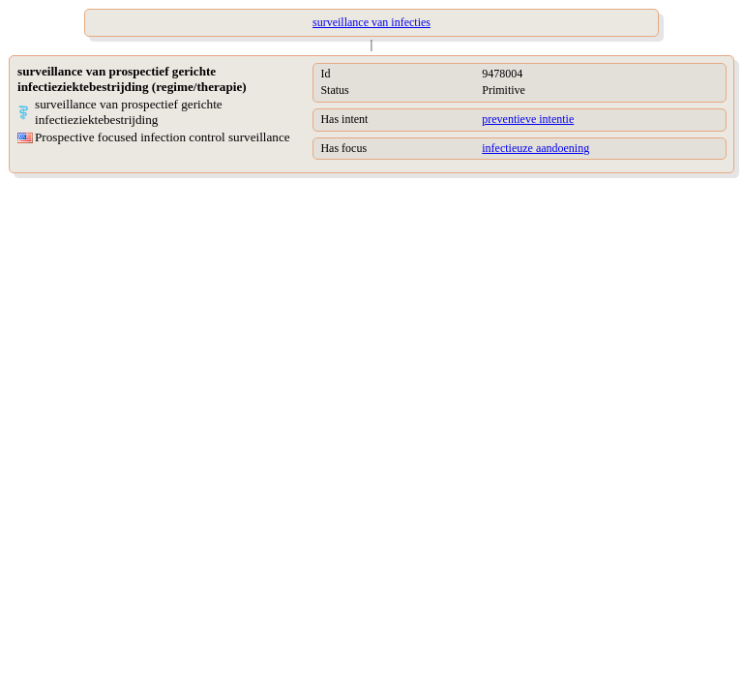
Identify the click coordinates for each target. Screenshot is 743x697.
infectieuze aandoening (535, 148)
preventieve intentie (528, 119)
